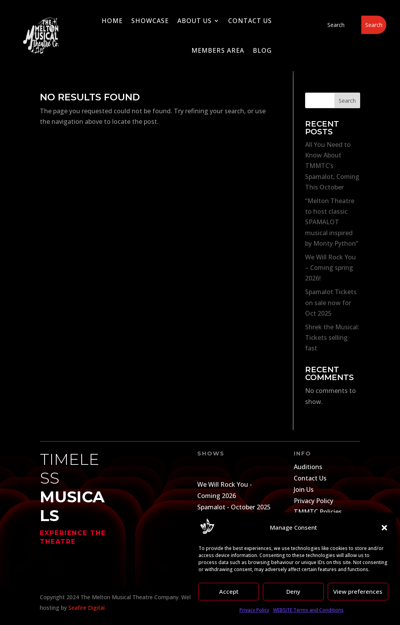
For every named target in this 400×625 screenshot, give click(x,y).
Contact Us (250, 20)
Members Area (217, 50)
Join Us (304, 489)
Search (347, 100)
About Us (194, 20)
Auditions (308, 466)
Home (112, 20)
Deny (293, 591)
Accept (229, 591)
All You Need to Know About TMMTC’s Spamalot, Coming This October (332, 165)
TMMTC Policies (318, 511)
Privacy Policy (254, 610)
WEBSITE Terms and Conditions (308, 610)
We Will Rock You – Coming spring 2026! (330, 267)
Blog (262, 50)
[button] (384, 528)
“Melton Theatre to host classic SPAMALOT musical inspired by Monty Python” (331, 222)
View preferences (357, 591)
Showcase (150, 20)
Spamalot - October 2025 (234, 507)
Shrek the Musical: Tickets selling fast (332, 337)
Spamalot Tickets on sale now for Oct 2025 (331, 302)
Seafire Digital (86, 607)
